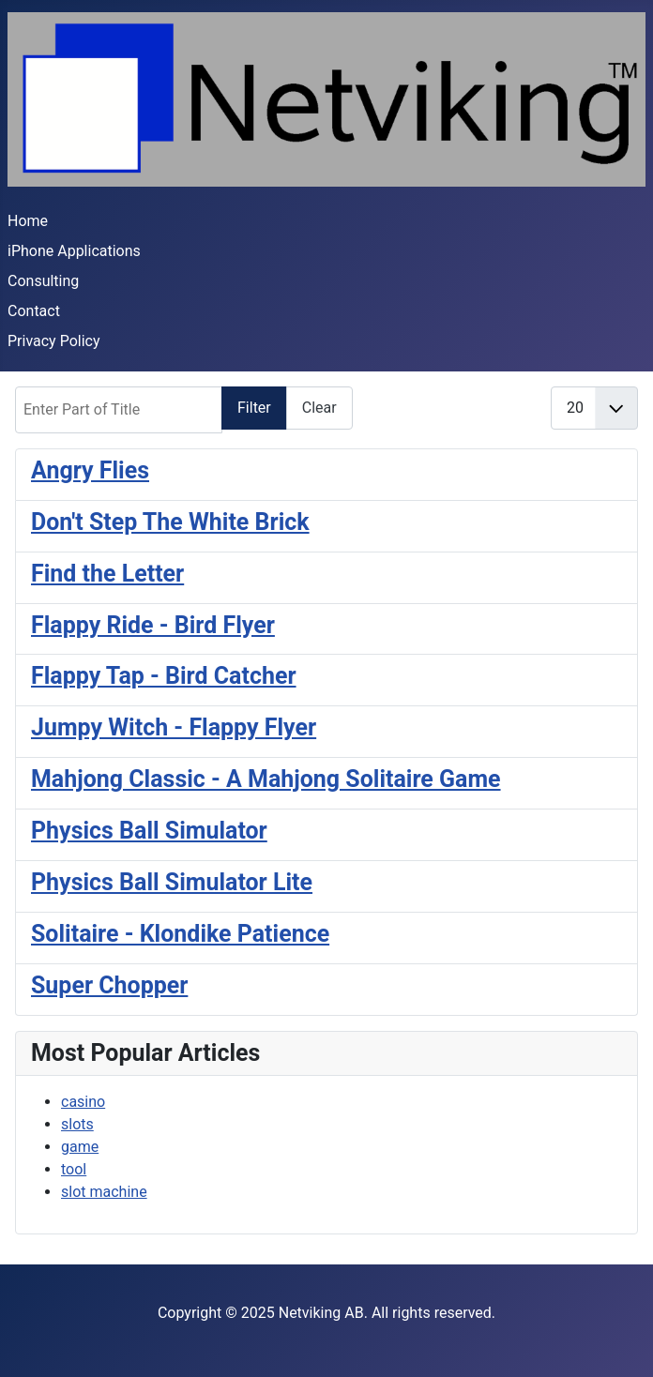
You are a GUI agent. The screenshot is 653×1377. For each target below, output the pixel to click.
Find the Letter (107, 573)
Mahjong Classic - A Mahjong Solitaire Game (266, 779)
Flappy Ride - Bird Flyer (153, 625)
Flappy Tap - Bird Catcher (163, 675)
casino (83, 1102)
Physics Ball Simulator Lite (171, 882)
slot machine (104, 1192)
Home (28, 221)
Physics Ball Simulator (149, 830)
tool (73, 1169)
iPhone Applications (74, 251)
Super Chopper (109, 985)
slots (77, 1124)
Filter (254, 407)
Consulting (43, 281)
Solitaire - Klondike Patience (180, 933)
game (80, 1147)
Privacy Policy (54, 341)
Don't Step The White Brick (170, 522)
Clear (319, 407)
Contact (34, 311)
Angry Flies (90, 470)
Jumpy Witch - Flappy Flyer (173, 727)
